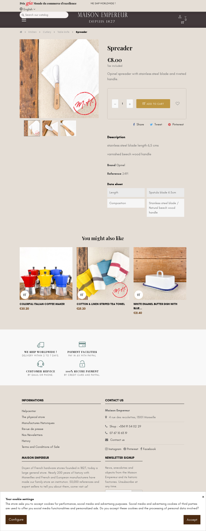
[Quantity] (122, 103)
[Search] (44, 15)
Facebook (149, 449)
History (26, 441)
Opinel (120, 165)
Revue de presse (32, 429)
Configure (16, 519)
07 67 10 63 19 (118, 433)
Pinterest (178, 124)
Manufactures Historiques (38, 423)
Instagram (115, 449)
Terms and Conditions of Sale (41, 447)
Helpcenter (29, 411)
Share (140, 124)
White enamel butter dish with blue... (155, 306)
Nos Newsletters (32, 435)
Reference (114, 174)
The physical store (33, 417)
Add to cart (153, 103)
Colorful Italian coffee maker (42, 304)
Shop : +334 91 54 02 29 (125, 426)
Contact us (117, 440)
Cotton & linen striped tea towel (101, 304)
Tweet (158, 124)
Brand (111, 165)
